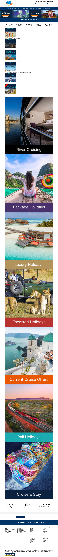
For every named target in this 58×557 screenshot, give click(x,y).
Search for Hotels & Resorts (21, 529)
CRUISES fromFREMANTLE (49, 25)
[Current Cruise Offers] (29, 355)
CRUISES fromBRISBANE (20, 25)
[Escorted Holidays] (29, 298)
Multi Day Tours (35, 19)
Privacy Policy (7, 532)
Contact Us (6, 528)
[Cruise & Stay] (29, 470)
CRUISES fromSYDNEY (10, 25)
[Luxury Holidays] (29, 240)
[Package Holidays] (29, 183)
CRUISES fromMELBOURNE (30, 25)
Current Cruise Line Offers (21, 531)
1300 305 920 (50, 3)
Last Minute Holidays (20, 530)
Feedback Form (7, 530)
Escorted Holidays (20, 532)
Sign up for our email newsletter (10, 529)
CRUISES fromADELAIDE (39, 25)
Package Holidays (20, 533)
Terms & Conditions (8, 531)
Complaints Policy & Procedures (10, 533)
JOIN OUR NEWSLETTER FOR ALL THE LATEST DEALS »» (29, 522)
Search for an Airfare (20, 528)
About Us (6, 527)
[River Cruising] (29, 125)
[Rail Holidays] (29, 413)
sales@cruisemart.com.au (41, 3)
